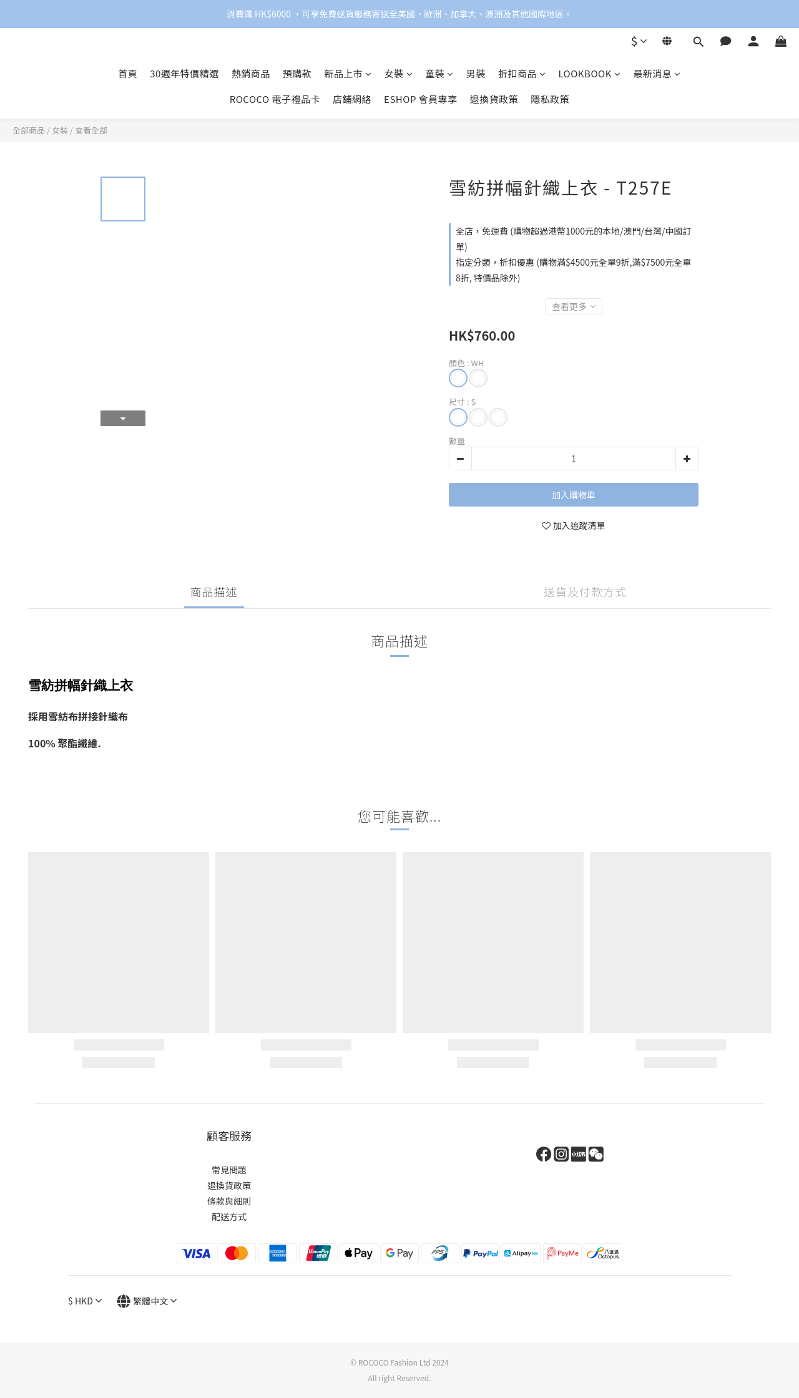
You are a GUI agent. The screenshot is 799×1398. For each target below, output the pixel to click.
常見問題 (229, 1169)
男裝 (476, 73)
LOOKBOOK (589, 73)
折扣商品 (522, 73)
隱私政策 (550, 98)
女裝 (399, 73)
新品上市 (348, 73)
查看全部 (91, 130)
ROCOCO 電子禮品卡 (275, 98)
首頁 (127, 73)
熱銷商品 (251, 73)
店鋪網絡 (352, 98)
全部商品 (28, 130)
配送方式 (229, 1216)
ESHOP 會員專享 (421, 98)
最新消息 (657, 73)
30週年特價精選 (184, 73)
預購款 (297, 73)
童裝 (439, 73)
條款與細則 (229, 1201)
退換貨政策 (494, 98)
